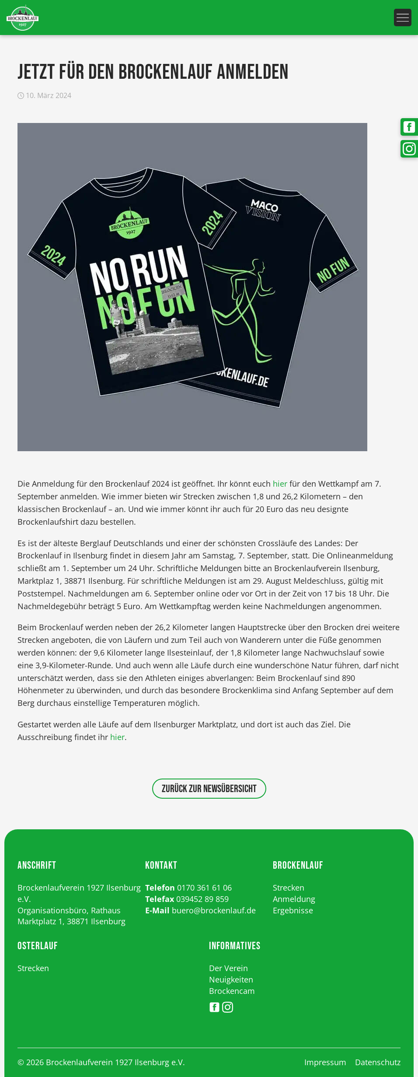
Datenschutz (378, 1062)
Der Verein (228, 968)
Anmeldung (294, 899)
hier (280, 483)
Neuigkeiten (231, 979)
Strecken (288, 887)
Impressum (325, 1062)
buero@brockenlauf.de (214, 910)
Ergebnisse (293, 910)
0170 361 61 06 (204, 887)
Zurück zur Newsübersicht (209, 788)
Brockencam (232, 991)
